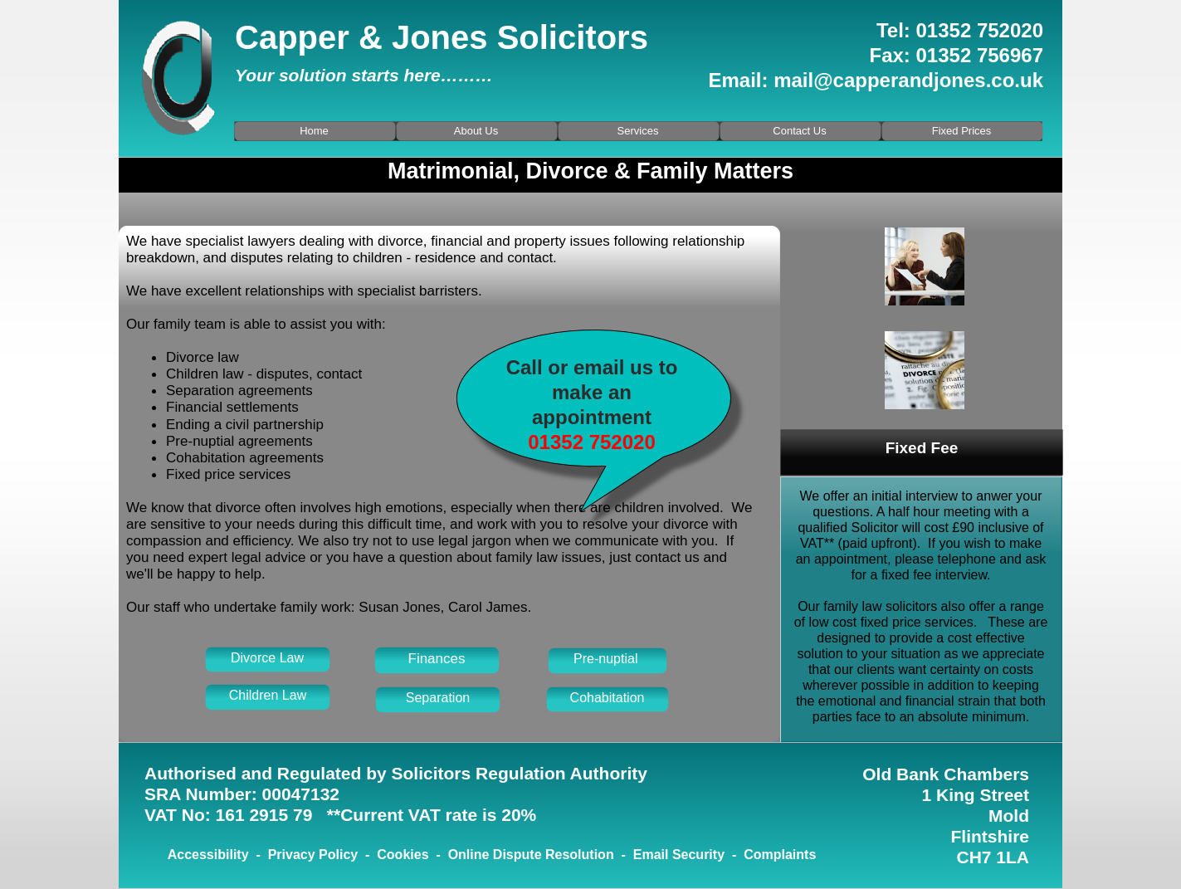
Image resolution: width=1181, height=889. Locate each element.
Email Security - (688, 854)
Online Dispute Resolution (531, 854)
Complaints (780, 854)
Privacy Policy (313, 854)
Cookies (402, 854)
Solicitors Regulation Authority (519, 773)
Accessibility (208, 854)
